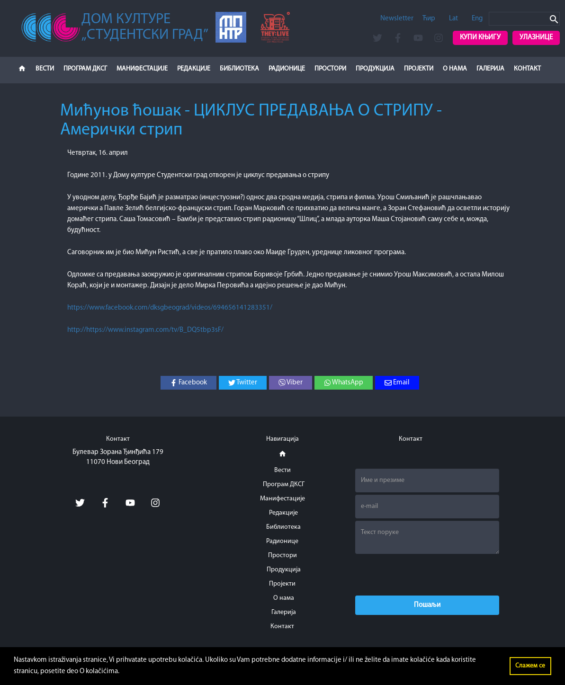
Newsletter (396, 18)
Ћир (428, 18)
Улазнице (536, 37)
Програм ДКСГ (85, 68)
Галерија (490, 68)
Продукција (375, 68)
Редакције (193, 68)
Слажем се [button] (530, 666)
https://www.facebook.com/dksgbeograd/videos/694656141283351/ (169, 307)
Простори (330, 68)
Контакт (527, 68)
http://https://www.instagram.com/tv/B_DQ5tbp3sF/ (145, 330)
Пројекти (418, 68)
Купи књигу (480, 37)
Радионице (287, 68)
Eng (477, 18)
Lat (453, 18)
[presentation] (427, 574)
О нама (455, 68)
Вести (45, 68)
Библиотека (239, 68)
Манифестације (142, 68)
